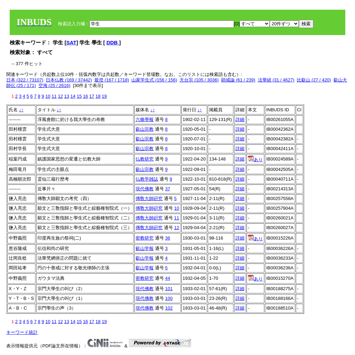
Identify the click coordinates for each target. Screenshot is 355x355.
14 (72, 96)
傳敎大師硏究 (149, 198)
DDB (112, 42)
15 (79, 96)
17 (91, 96)
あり (255, 159)
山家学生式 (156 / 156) (154, 80)
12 (60, 96)
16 (85, 96)
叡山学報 (145, 248)
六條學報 (145, 119)
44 (167, 278)
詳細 (239, 119)
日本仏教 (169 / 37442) (69, 80)
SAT (71, 42)
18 (97, 96)
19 (104, 96)
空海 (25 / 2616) (54, 85)
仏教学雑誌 (147, 179)
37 (167, 188)
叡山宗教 (145, 129)
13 (66, 96)
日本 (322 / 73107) (24, 80)
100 (169, 298)
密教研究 (145, 238)
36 (167, 238)
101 (169, 288)
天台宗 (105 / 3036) (199, 80)
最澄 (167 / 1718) (111, 80)
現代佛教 (145, 188)
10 (47, 96)
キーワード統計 (22, 332)
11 (54, 96)
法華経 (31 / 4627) (276, 80)
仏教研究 (145, 159)
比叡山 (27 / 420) (314, 80)
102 (169, 308)
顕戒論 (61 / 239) (238, 80)
